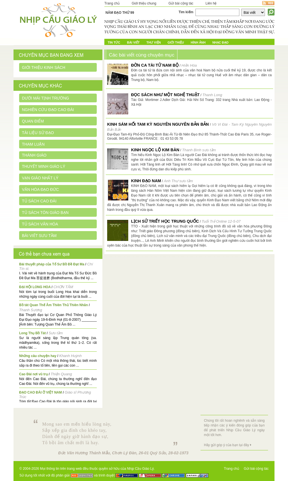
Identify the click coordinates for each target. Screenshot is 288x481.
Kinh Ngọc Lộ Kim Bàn (155, 150)
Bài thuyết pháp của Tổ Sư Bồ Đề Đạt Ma (51, 264)
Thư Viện (154, 42)
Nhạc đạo (220, 42)
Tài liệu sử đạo (38, 132)
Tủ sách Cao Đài (39, 201)
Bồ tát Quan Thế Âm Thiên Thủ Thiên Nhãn (53, 305)
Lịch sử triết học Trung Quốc (165, 221)
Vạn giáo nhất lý (40, 178)
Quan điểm (33, 121)
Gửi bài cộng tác (180, 3)
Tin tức (114, 42)
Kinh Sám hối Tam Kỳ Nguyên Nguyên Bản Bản (158, 124)
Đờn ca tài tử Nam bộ (155, 65)
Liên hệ (211, 3)
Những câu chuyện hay (37, 356)
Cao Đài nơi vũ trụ (33, 374)
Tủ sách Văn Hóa (40, 224)
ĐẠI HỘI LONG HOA (35, 287)
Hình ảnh (198, 42)
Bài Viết (133, 42)
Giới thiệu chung (144, 3)
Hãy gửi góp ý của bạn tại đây (226, 445)
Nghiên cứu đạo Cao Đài (48, 109)
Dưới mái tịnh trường (45, 98)
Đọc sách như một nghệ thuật (165, 94)
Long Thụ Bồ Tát (32, 333)
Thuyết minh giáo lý (43, 166)
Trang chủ (112, 3)
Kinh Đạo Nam (146, 181)
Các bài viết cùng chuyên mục (141, 55)
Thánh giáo (34, 155)
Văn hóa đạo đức (40, 189)
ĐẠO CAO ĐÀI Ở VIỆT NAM (40, 392)
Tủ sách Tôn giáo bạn (45, 212)
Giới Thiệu (176, 42)
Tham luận (33, 144)
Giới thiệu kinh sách (43, 67)
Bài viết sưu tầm (39, 235)
